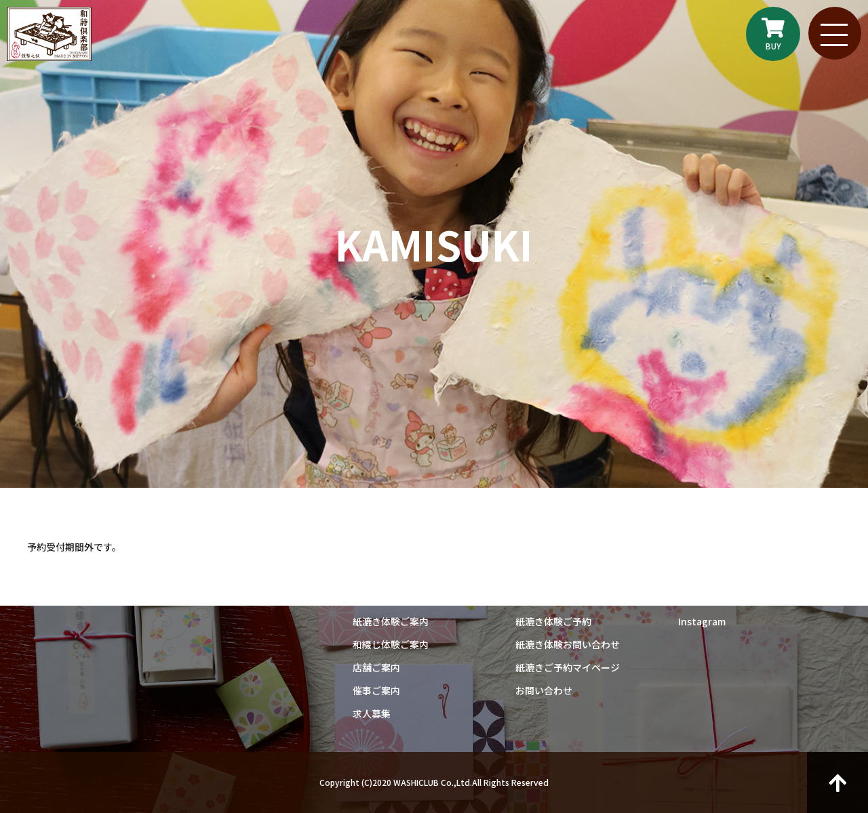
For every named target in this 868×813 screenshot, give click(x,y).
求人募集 (372, 713)
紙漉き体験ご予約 (553, 621)
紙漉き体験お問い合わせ (567, 644)
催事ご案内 (376, 690)
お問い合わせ (543, 690)
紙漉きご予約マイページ (567, 667)
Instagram (702, 621)
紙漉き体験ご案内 (391, 621)
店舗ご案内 (376, 667)
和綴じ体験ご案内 (391, 644)
